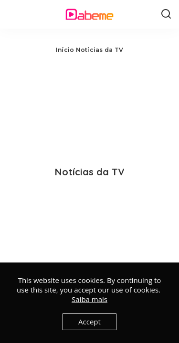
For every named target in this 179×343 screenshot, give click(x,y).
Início (65, 49)
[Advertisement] (89, 107)
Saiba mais (89, 299)
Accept (89, 321)
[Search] (166, 14)
